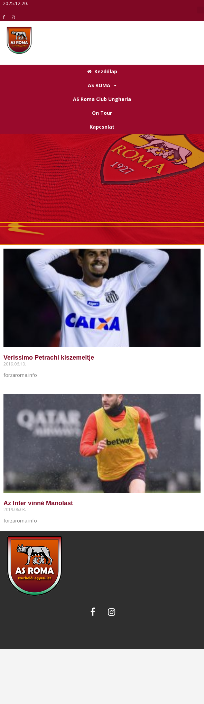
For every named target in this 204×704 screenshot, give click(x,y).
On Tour (102, 113)
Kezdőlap (102, 71)
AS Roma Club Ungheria (102, 99)
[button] (200, 10)
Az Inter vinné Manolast (38, 503)
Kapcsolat (102, 126)
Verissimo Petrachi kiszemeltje (48, 357)
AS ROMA (102, 85)
